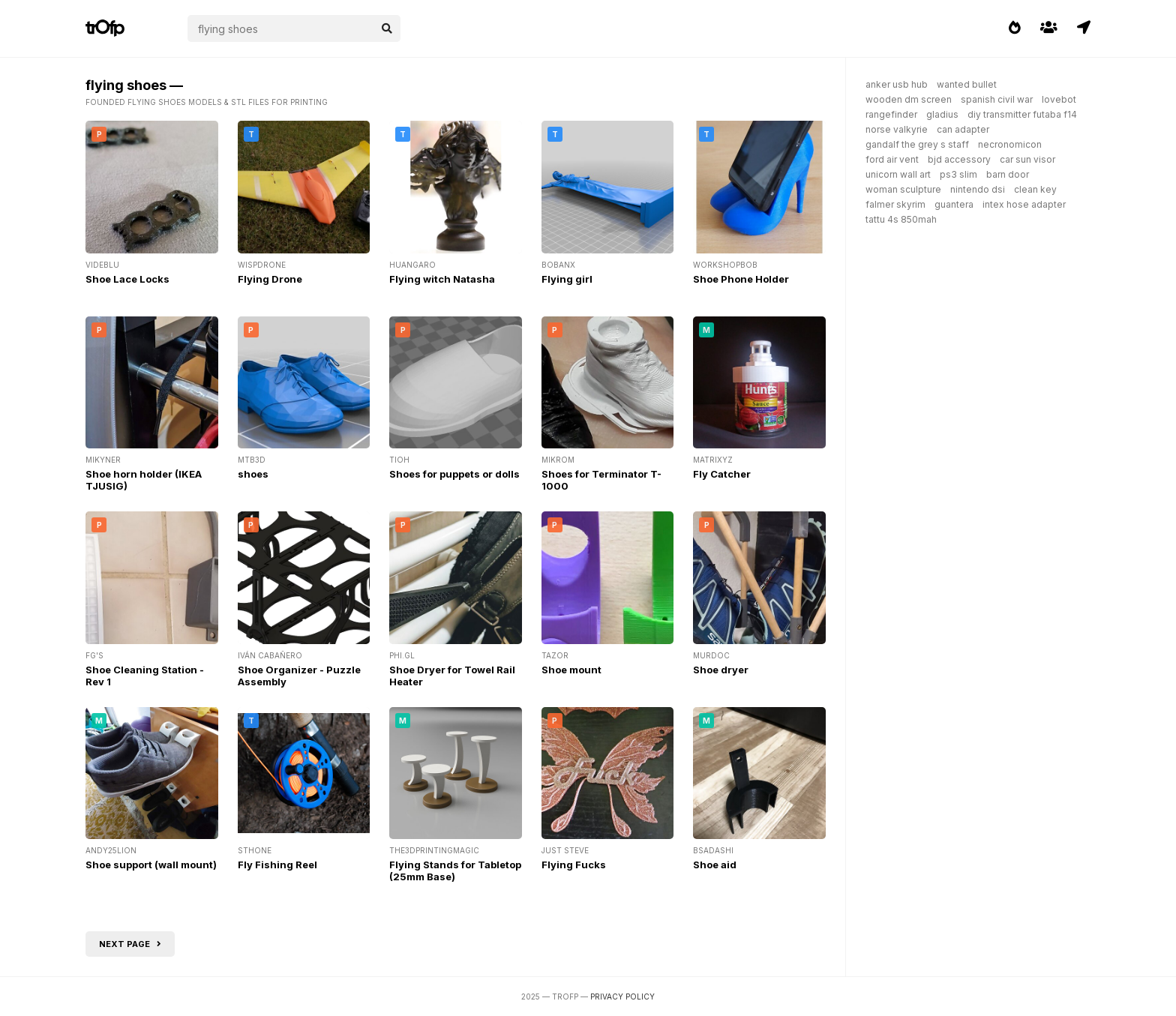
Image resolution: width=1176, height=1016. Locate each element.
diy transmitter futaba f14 (1022, 114)
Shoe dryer (720, 670)
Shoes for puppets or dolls (454, 474)
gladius (942, 114)
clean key (1035, 189)
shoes (253, 474)
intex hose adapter (1024, 204)
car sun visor (1027, 159)
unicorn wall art (898, 174)
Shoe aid (714, 865)
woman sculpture (903, 189)
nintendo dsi (977, 189)
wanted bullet (967, 84)
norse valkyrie (897, 129)
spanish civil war (997, 99)
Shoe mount (572, 670)
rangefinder (891, 114)
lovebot (1059, 99)
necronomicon (1010, 144)
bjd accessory (959, 159)
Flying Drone (270, 279)
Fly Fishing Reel (277, 865)
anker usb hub (897, 84)
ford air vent (892, 159)
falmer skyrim (896, 204)
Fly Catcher (722, 474)
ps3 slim (958, 174)
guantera (954, 204)
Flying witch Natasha (442, 279)
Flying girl (567, 279)
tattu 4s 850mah (901, 219)
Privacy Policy (622, 996)
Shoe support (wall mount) (151, 865)
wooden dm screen (909, 99)
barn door (1007, 174)
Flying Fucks (574, 865)
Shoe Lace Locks (128, 279)
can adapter (963, 129)
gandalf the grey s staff (917, 144)
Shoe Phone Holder (741, 279)
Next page (130, 944)
